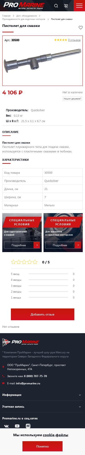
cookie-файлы (55, 434)
